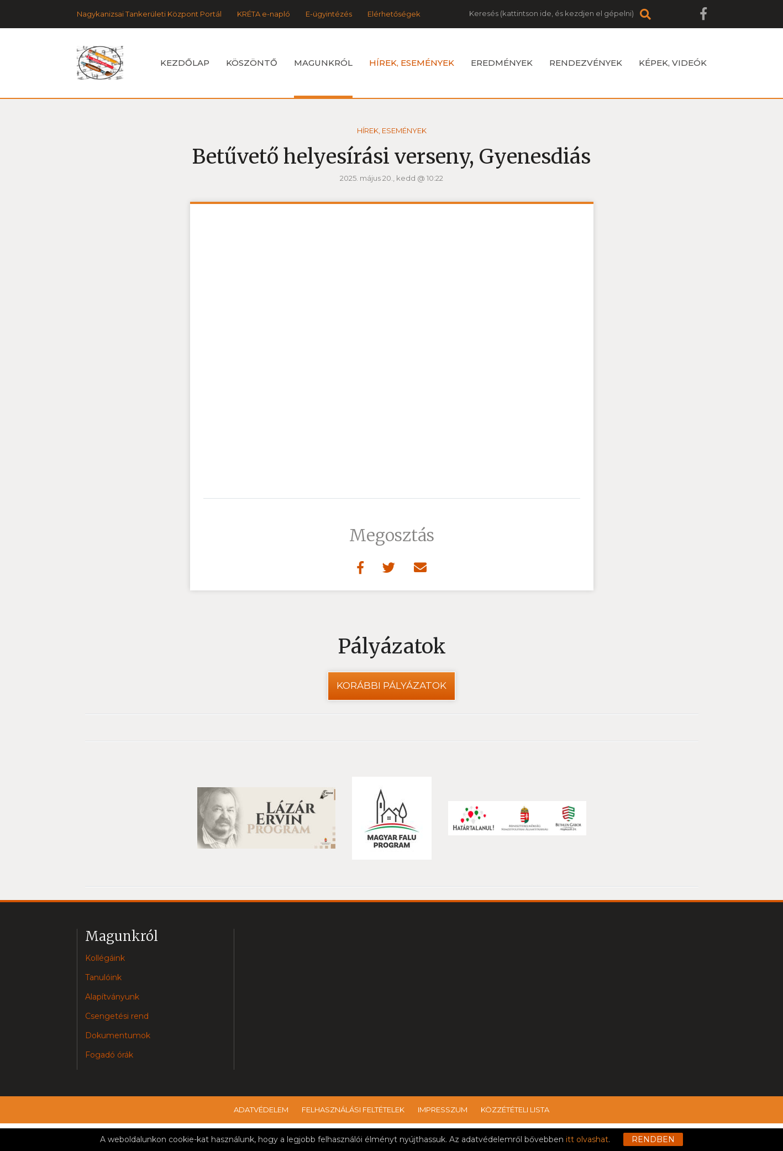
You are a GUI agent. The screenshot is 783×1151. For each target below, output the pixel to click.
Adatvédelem (261, 1109)
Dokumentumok (117, 1035)
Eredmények (502, 62)
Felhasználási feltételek (353, 1109)
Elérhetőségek (394, 13)
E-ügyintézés (329, 13)
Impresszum (442, 1109)
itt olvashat (587, 1139)
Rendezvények (585, 62)
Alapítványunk (112, 997)
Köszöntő (251, 62)
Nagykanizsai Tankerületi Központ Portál (149, 13)
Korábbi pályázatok (391, 685)
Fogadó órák (109, 1055)
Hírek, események (411, 62)
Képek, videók (673, 62)
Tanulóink (103, 977)
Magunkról (323, 77)
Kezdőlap (184, 62)
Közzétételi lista (515, 1109)
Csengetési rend (117, 1016)
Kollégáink (105, 958)
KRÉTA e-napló (263, 13)
